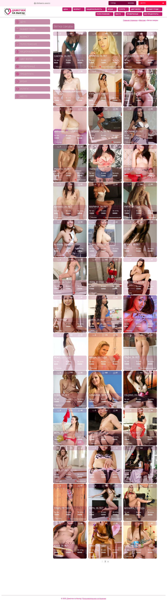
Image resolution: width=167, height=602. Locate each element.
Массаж (142, 20)
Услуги (123, 9)
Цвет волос (137, 9)
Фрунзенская (81, 180)
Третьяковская (80, 293)
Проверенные (134, 14)
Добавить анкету (42, 3)
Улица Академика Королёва (111, 67)
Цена (67, 9)
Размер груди (154, 9)
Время (112, 9)
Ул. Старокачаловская (113, 217)
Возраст (78, 9)
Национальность (95, 9)
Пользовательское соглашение (94, 599)
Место (119, 14)
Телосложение (104, 14)
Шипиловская (116, 406)
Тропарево (117, 142)
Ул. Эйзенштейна (115, 519)
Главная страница (130, 20)
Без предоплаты (152, 14)
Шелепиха (82, 406)
